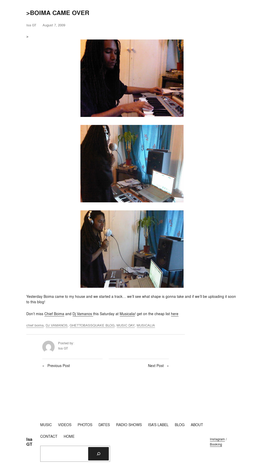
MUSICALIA (146, 325)
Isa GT (29, 441)
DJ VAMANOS (57, 325)
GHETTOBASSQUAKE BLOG (92, 325)
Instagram (217, 439)
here (174, 313)
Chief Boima (54, 313)
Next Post (156, 365)
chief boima (35, 325)
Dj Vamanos (82, 313)
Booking (216, 444)
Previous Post (58, 365)
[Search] (98, 453)
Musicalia (127, 313)
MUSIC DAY (126, 325)
